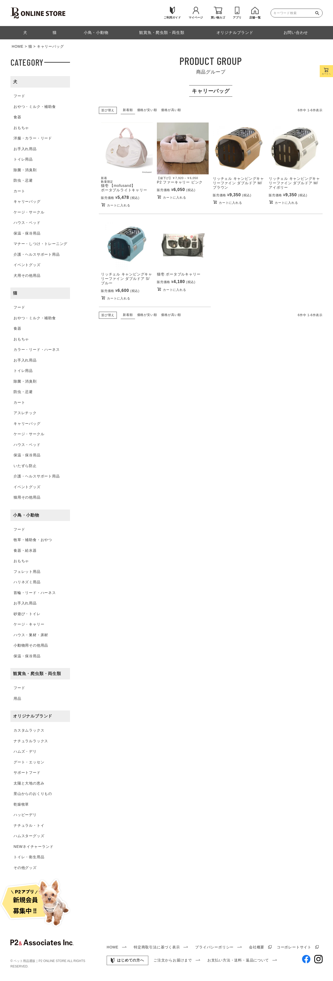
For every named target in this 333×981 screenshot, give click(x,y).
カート (19, 191)
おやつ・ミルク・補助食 (35, 107)
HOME (17, 46)
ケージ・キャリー (29, 624)
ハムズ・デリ (25, 751)
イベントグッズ (27, 265)
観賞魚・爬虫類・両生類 (37, 673)
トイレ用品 (23, 159)
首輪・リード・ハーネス (35, 593)
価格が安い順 (147, 110)
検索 (318, 13)
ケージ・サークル (29, 212)
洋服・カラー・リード (33, 138)
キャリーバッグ (27, 201)
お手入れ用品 (25, 149)
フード (19, 96)
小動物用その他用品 (31, 645)
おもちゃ (21, 128)
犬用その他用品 (27, 275)
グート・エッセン (29, 762)
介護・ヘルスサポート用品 (37, 254)
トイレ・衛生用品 (29, 857)
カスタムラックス (29, 730)
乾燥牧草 (21, 804)
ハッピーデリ (25, 815)
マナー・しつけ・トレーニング (40, 244)
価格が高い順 (171, 110)
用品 (17, 698)
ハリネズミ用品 (27, 582)
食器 (17, 117)
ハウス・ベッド (27, 222)
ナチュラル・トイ (29, 825)
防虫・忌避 (23, 180)
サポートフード (27, 772)
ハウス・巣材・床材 (31, 635)
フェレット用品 (27, 571)
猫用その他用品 (27, 497)
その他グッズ (25, 868)
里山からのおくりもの (33, 794)
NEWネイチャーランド (33, 846)
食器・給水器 (25, 550)
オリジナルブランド (32, 716)
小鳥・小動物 (26, 515)
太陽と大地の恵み (29, 783)
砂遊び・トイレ (27, 614)
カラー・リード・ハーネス (37, 349)
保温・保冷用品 (27, 233)
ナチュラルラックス (31, 741)
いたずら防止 (25, 466)
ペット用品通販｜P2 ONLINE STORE (40, 961)
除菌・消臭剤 (25, 170)
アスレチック (25, 413)
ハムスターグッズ (29, 836)
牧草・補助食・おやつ (33, 540)
